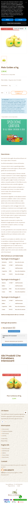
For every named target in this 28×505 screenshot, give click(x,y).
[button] (26, 2)
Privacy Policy (4, 441)
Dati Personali (5, 450)
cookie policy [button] (20, 6)
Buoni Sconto (5, 457)
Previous (2, 382)
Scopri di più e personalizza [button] (14, 23)
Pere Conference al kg (14, 396)
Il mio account (5, 429)
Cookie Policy (4, 438)
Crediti (18, 486)
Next (25, 382)
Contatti (4, 435)
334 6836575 (9, 470)
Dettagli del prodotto (8, 323)
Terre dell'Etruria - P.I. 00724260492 (14, 484)
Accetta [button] (20, 19)
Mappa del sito (11, 486)
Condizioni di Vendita (7, 431)
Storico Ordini (5, 455)
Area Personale (5, 448)
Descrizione (5, 154)
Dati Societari (5, 433)
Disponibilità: (5, 117)
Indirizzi (4, 453)
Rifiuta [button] (7, 19)
